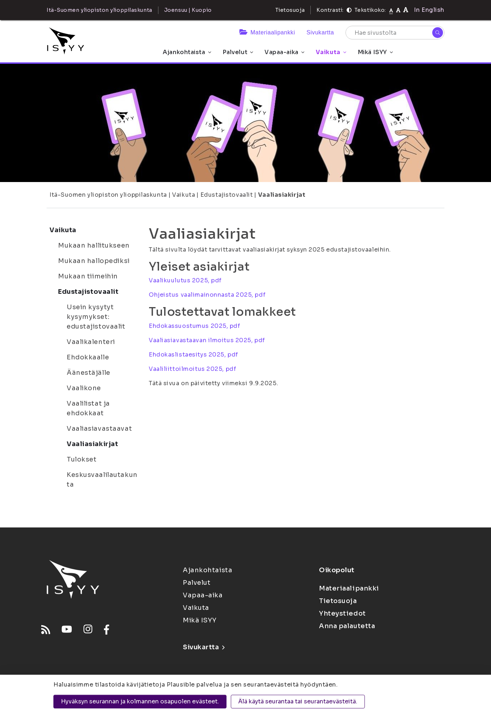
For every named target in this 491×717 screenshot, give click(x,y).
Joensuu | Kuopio (188, 10)
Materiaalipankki (267, 32)
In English (429, 10)
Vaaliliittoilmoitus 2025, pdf (192, 369)
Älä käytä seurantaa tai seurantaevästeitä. (297, 701)
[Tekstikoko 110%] (398, 10)
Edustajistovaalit (226, 195)
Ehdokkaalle (88, 357)
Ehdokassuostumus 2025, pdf (194, 326)
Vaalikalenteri (91, 342)
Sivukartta (320, 32)
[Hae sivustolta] (394, 32)
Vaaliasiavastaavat (99, 428)
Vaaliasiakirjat (281, 195)
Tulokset (81, 459)
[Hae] (437, 32)
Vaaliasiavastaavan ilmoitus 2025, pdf (207, 340)
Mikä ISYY (375, 52)
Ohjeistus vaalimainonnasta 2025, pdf (207, 294)
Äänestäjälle (88, 373)
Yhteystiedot (342, 613)
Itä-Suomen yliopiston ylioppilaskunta (108, 195)
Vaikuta (331, 52)
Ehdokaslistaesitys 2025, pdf (193, 354)
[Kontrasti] (349, 10)
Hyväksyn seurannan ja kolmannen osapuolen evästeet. (140, 701)
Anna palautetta (347, 626)
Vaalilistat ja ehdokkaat (88, 408)
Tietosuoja (290, 10)
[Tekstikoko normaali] (391, 10)
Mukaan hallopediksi (94, 261)
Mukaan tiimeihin (88, 276)
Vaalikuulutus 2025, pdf (185, 280)
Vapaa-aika (284, 52)
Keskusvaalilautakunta (102, 479)
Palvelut (238, 52)
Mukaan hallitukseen (94, 245)
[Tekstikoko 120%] (405, 10)
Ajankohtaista (187, 52)
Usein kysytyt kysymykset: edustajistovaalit (96, 316)
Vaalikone (84, 388)
